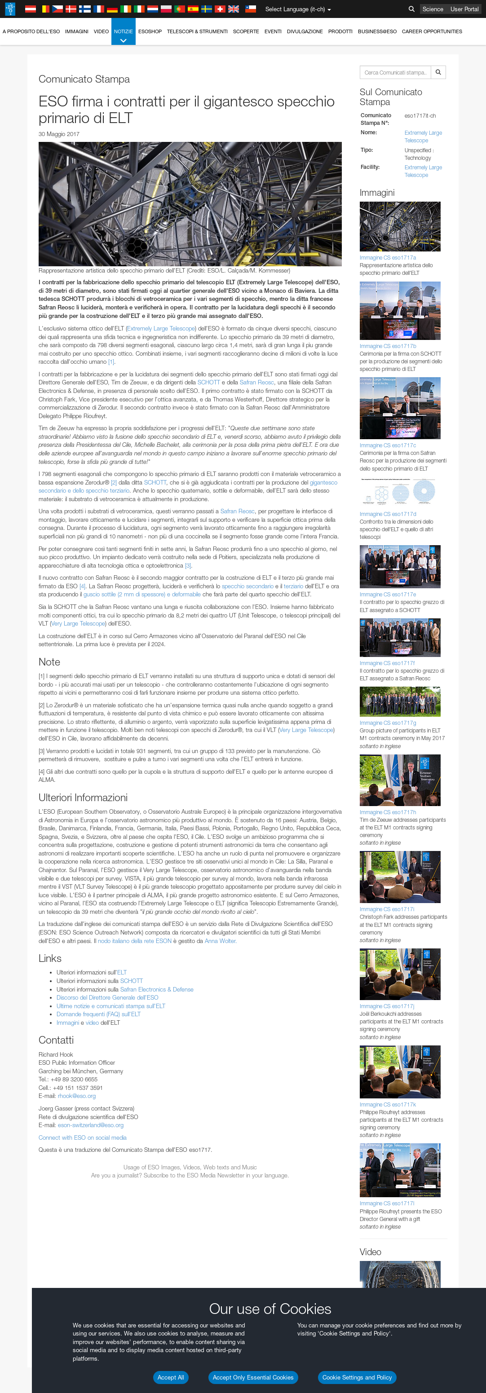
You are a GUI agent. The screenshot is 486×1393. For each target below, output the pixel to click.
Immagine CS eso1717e (388, 594)
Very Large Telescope (78, 623)
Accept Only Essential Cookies (253, 1377)
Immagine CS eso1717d (388, 514)
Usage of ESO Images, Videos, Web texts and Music (190, 1167)
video (92, 1022)
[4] (82, 586)
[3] (188, 565)
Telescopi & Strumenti (197, 31)
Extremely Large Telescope (161, 328)
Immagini (76, 31)
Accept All (171, 1377)
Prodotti (340, 31)
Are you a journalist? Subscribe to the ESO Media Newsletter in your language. (190, 1175)
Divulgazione (305, 31)
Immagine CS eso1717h (388, 812)
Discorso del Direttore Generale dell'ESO (108, 997)
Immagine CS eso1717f (387, 663)
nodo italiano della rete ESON (135, 940)
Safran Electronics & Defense (157, 989)
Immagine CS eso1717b (388, 346)
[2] (114, 482)
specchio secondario (248, 586)
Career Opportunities (432, 31)
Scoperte (246, 31)
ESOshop (150, 31)
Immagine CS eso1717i (387, 909)
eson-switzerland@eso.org (91, 1125)
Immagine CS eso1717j (387, 1006)
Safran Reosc (257, 382)
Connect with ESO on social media (83, 1137)
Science (433, 9)
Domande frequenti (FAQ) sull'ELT (99, 1014)
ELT (122, 972)
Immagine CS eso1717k (388, 1104)
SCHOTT (209, 382)
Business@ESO (377, 31)
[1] (111, 361)
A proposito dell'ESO (31, 31)
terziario (293, 586)
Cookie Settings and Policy (357, 1377)
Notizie (123, 36)
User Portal (465, 9)
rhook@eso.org (77, 1095)
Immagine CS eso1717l (387, 1203)
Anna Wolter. (221, 940)
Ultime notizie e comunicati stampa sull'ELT (111, 1005)
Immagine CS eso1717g (388, 722)
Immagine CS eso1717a (388, 257)
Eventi (273, 31)
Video (101, 31)
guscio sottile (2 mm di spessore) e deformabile (142, 594)
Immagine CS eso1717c (388, 445)
